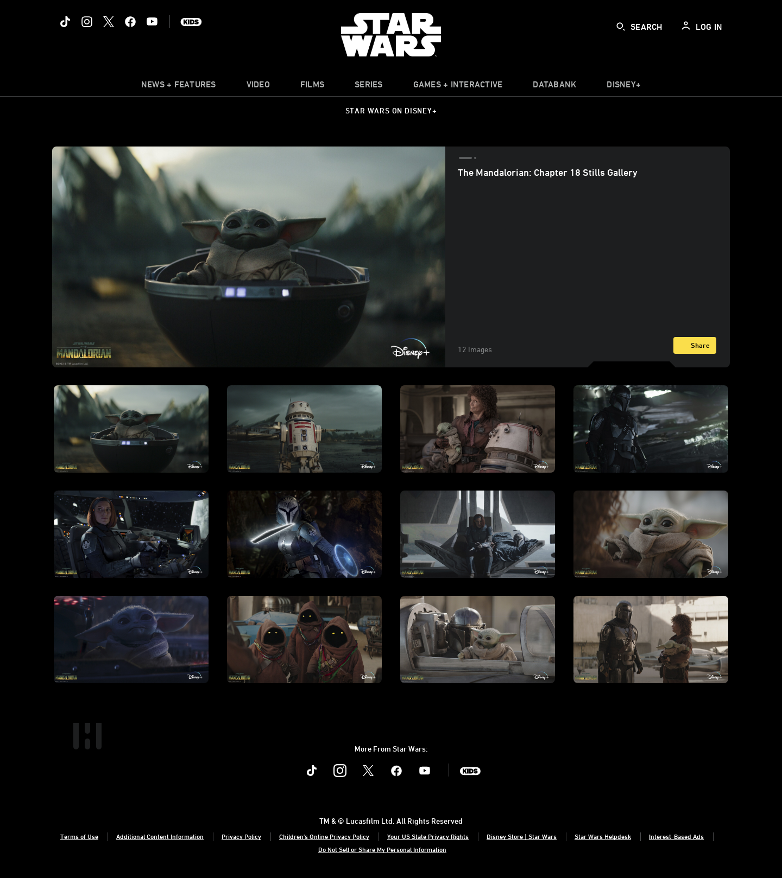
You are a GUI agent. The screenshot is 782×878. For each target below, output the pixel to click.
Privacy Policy (241, 836)
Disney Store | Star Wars (522, 836)
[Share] (694, 345)
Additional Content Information (160, 836)
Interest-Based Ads (676, 836)
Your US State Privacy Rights (428, 836)
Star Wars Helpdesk (603, 836)
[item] (178, 87)
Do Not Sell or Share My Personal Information (382, 849)
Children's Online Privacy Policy (324, 836)
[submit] (620, 27)
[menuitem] (258, 87)
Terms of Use (79, 836)
